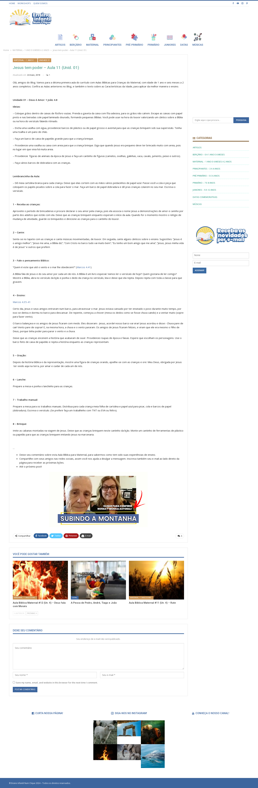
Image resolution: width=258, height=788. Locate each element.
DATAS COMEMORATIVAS (205, 197)
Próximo (32, 613)
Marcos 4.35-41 (22, 302)
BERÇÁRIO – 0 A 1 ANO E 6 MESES (209, 154)
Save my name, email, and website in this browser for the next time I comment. (57, 682)
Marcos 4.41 (84, 267)
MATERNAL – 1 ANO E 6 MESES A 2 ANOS (25, 60)
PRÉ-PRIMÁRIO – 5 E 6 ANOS (206, 175)
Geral (74, 598)
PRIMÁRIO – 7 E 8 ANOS (204, 182)
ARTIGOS (197, 147)
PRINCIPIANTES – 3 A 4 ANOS (206, 168)
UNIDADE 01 (44, 60)
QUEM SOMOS (40, 3)
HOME (12, 3)
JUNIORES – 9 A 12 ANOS (204, 189)
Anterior (19, 613)
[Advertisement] (189, 17)
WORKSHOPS (24, 3)
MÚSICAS (197, 204)
